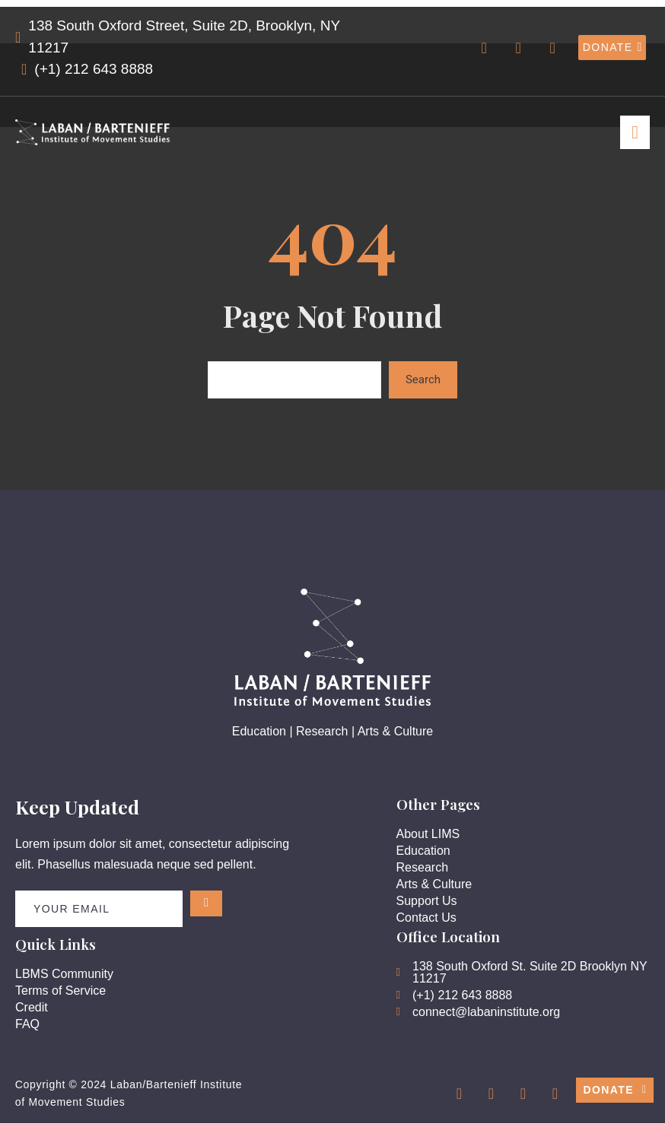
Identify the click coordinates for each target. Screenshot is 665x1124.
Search (423, 379)
